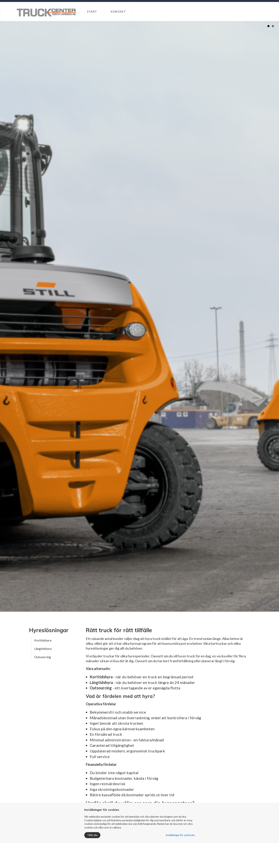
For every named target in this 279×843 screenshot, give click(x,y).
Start (92, 11)
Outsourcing (42, 657)
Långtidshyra (43, 648)
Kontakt (118, 11)
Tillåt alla (92, 835)
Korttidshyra (42, 640)
